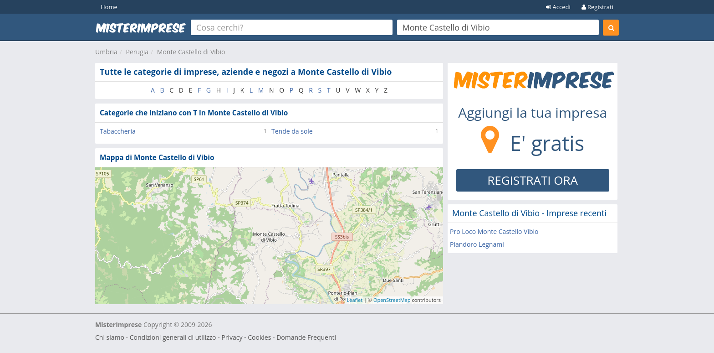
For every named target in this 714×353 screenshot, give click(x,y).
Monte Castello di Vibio (191, 51)
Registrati (597, 7)
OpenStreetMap (392, 299)
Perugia (137, 51)
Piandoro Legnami (477, 244)
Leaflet (355, 299)
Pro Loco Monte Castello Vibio (494, 231)
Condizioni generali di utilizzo (173, 337)
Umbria (106, 51)
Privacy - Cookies (246, 337)
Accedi (558, 7)
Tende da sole (292, 131)
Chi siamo (109, 337)
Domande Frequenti (306, 337)
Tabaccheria (118, 131)
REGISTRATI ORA (532, 180)
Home (109, 7)
